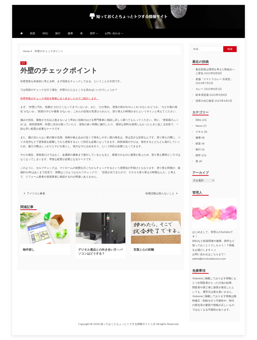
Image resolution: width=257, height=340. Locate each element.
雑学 (92, 33)
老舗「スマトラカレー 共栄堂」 (214, 79)
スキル (199, 131)
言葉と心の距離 (143, 249)
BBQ (45, 33)
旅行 (57, 33)
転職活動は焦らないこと (160, 193)
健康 (70, 33)
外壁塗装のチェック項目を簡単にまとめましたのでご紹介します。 (59, 98)
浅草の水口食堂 (205, 100)
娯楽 (32, 33)
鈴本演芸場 (202, 94)
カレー (199, 89)
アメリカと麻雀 (36, 193)
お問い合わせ (112, 33)
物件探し (29, 249)
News (199, 125)
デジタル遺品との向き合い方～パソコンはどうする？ (100, 251)
